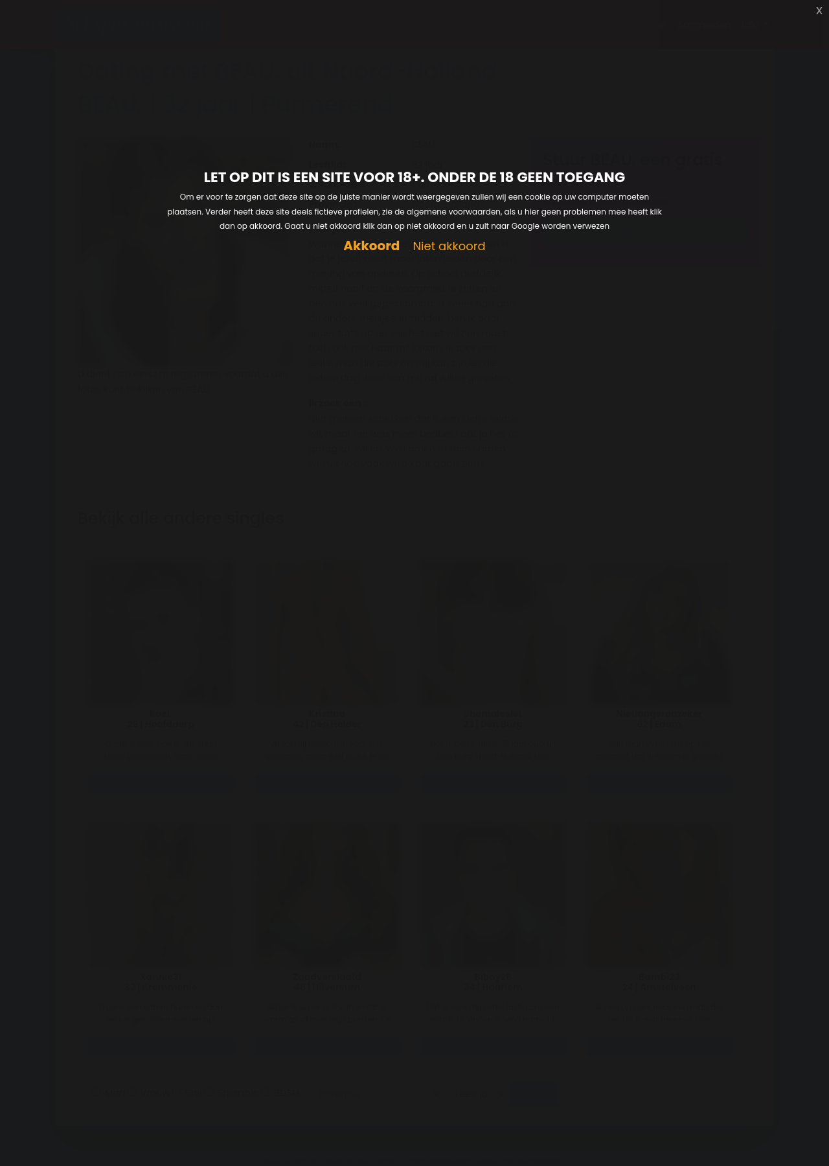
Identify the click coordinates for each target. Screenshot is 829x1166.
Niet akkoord (449, 246)
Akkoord (371, 246)
